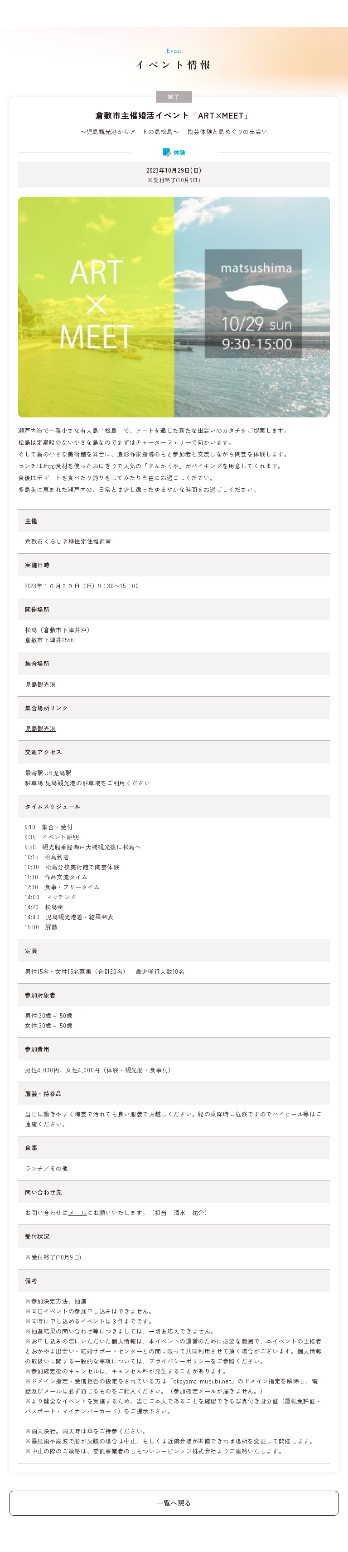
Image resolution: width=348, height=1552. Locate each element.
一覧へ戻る (174, 1502)
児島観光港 (40, 728)
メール (77, 1212)
